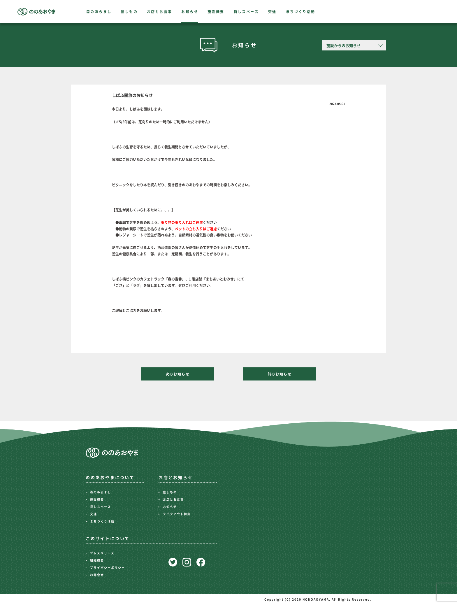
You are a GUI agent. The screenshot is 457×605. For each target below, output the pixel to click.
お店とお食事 (159, 11)
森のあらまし (98, 11)
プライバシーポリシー (107, 567)
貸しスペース (246, 11)
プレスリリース (102, 553)
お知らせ (189, 11)
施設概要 (216, 11)
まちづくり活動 (300, 11)
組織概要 (97, 560)
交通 (272, 11)
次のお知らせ (178, 374)
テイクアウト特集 (177, 514)
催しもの (129, 11)
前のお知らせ (280, 374)
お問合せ (97, 575)
